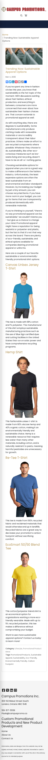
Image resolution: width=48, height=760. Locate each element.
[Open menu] (42, 24)
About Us (6, 734)
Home (5, 34)
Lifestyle (18, 648)
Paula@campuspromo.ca (31, 2)
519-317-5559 (9, 2)
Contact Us (7, 738)
